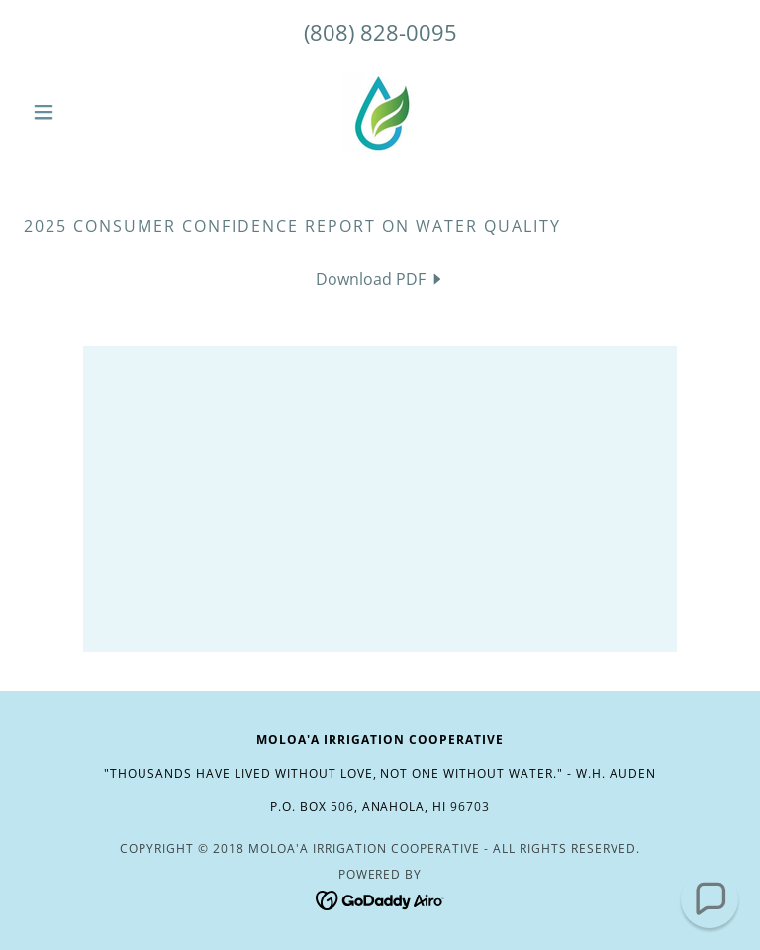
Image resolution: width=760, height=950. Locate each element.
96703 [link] (470, 806)
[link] (380, 112)
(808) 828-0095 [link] (380, 32)
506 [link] (342, 806)
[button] (77, 112)
